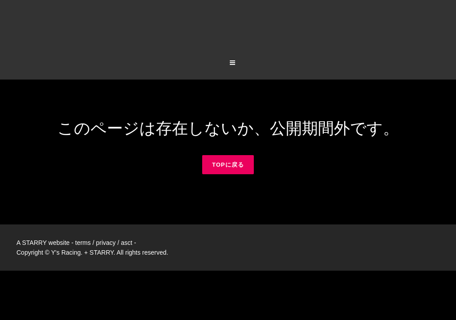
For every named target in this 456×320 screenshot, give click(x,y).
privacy (105, 208)
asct (126, 208)
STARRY (34, 208)
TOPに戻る (228, 130)
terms (83, 208)
